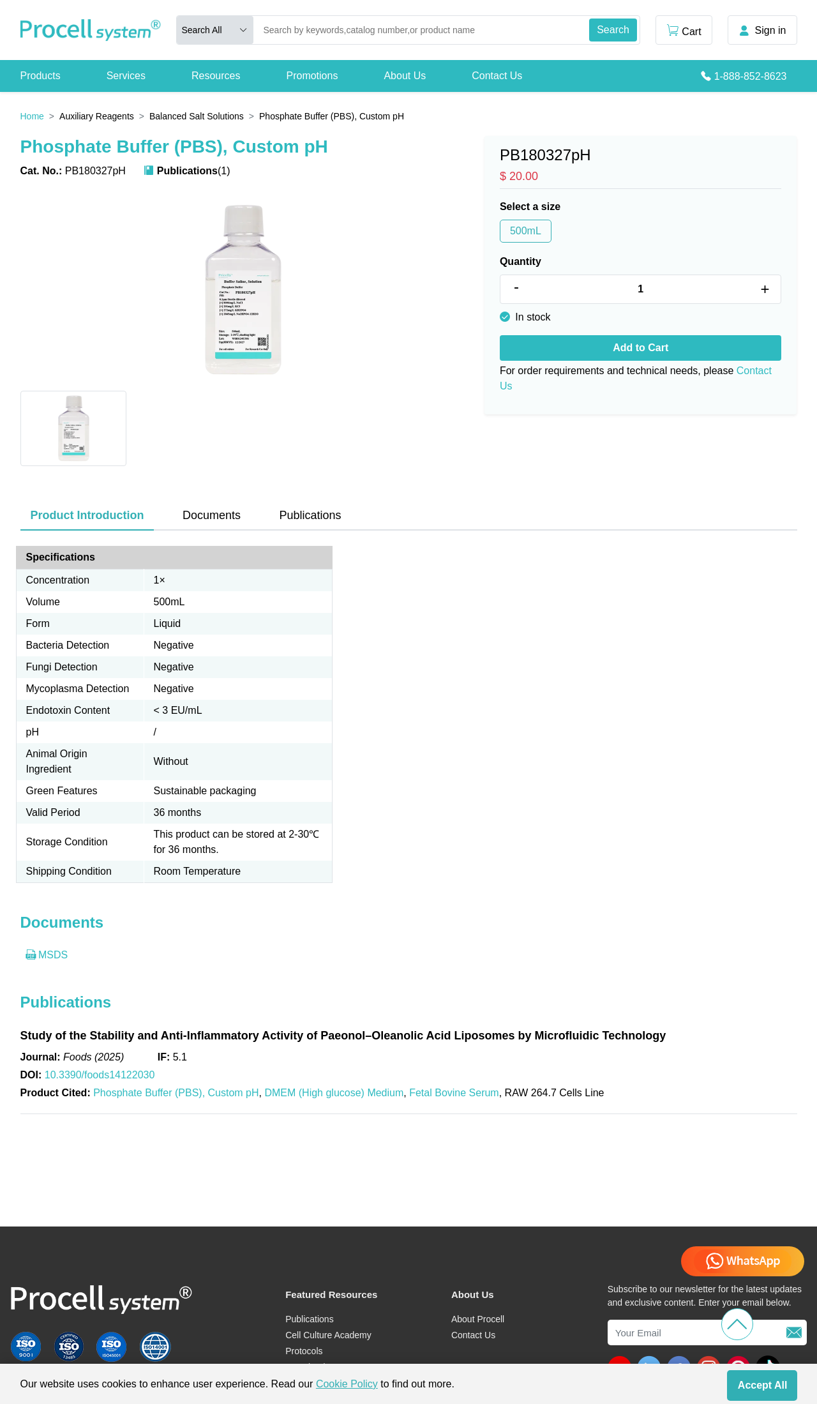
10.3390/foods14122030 (100, 1074)
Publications (310, 515)
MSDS (47, 954)
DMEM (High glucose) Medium (333, 1092)
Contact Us (497, 75)
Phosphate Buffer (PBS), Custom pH (176, 1092)
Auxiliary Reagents (96, 116)
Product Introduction (87, 515)
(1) (187, 170)
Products (40, 75)
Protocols (303, 1351)
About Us (405, 75)
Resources (215, 75)
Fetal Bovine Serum (454, 1092)
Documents (212, 515)
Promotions (312, 75)
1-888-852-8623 (750, 76)
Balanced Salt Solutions (196, 116)
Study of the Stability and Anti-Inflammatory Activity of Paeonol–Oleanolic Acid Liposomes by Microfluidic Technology (343, 1035)
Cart (683, 30)
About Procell (477, 1319)
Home (32, 116)
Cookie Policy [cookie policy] (347, 1383)
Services (126, 75)
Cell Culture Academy (328, 1335)
